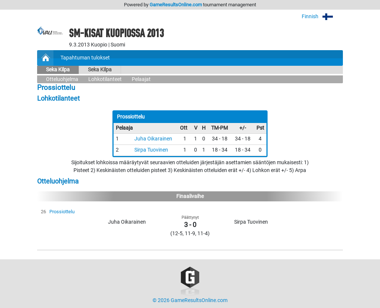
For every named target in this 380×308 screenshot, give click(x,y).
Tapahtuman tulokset (85, 58)
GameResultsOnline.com (176, 4)
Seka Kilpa (58, 70)
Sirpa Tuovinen (151, 150)
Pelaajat (141, 79)
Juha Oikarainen (153, 139)
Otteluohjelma (62, 79)
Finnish (322, 16)
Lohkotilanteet (105, 79)
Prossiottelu (62, 211)
